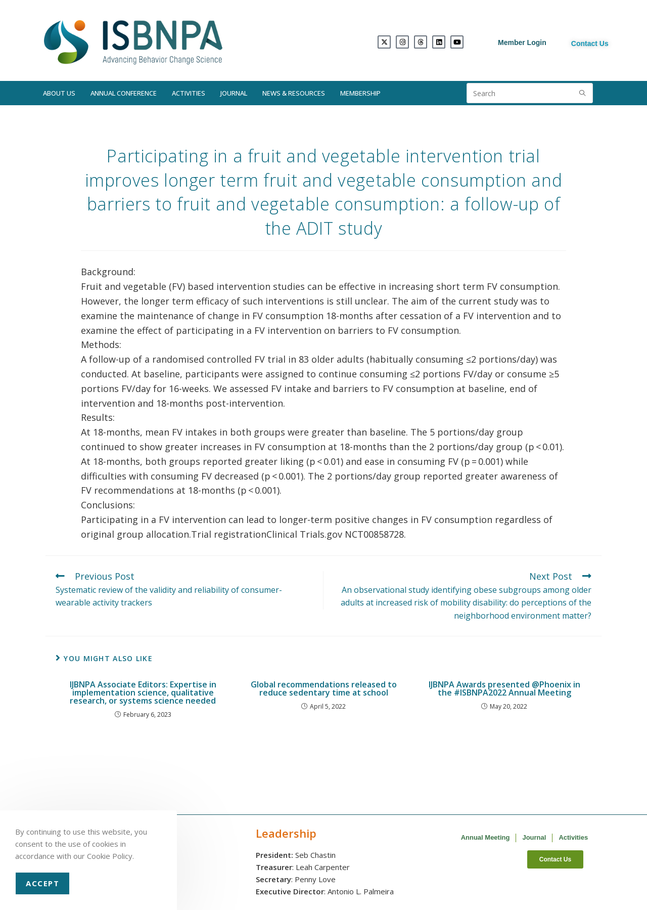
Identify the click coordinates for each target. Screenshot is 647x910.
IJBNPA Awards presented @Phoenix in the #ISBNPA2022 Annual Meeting (504, 688)
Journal (233, 93)
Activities (188, 93)
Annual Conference (123, 93)
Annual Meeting (485, 837)
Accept (42, 883)
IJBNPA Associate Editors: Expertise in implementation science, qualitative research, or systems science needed (143, 692)
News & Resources (293, 93)
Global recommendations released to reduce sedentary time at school (324, 688)
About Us (59, 93)
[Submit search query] (583, 93)
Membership (360, 93)
